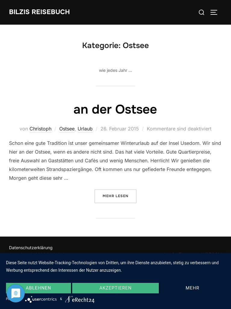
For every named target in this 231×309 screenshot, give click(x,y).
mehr (192, 288)
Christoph (40, 129)
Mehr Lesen (120, 195)
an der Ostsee (115, 109)
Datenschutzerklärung (31, 247)
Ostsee (67, 129)
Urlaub (85, 129)
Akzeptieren (115, 288)
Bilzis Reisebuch (39, 12)
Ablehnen (38, 288)
